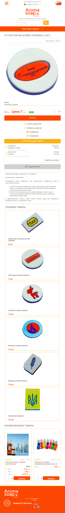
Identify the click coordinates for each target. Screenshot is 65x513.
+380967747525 (32, 4)
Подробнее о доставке (52, 160)
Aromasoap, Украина (11, 104)
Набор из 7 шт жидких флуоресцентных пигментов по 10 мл (46, 463)
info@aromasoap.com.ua (34, 2)
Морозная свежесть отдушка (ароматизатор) (15, 463)
